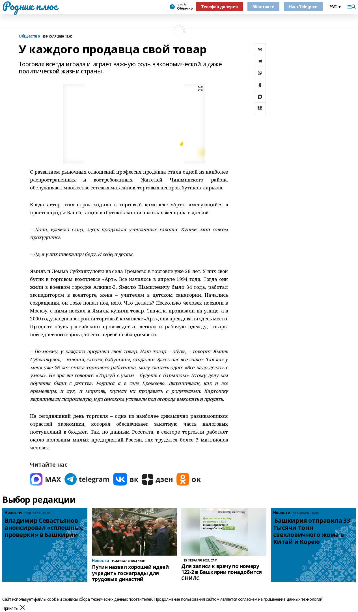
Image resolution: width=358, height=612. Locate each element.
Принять (10, 608)
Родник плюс (29, 5)
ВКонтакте (263, 6)
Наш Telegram (303, 6)
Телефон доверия (219, 6)
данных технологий (304, 599)
